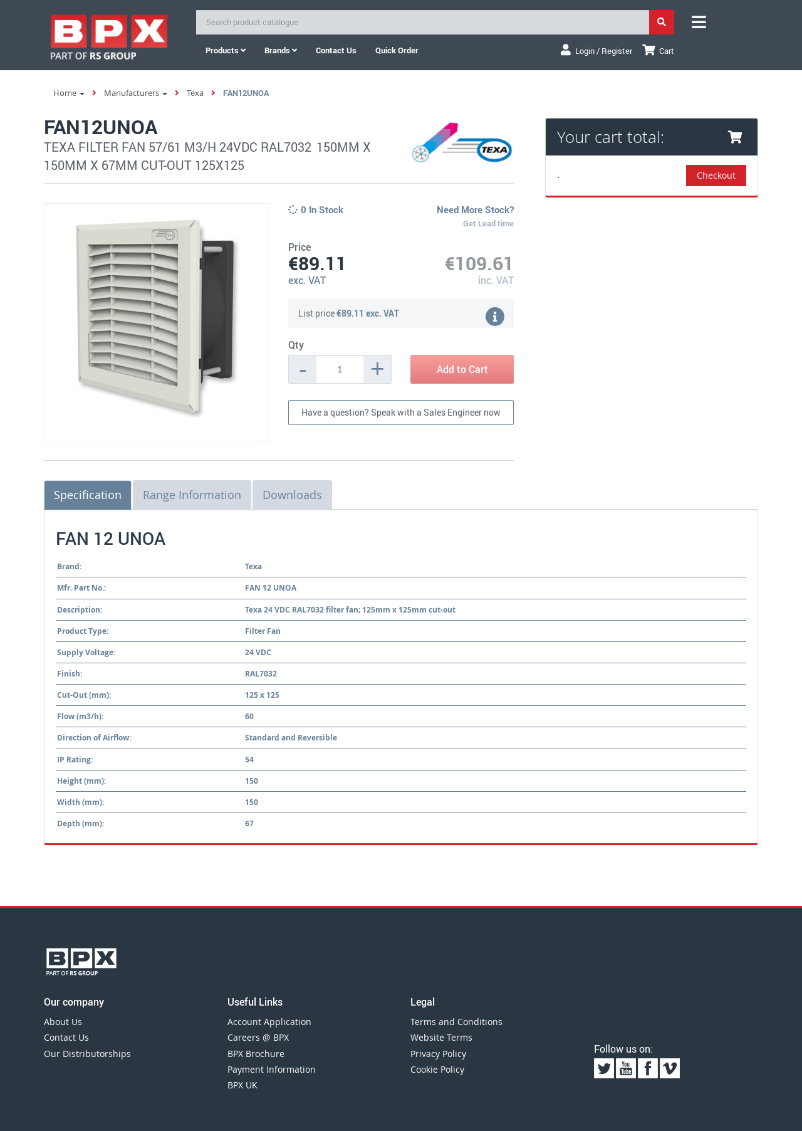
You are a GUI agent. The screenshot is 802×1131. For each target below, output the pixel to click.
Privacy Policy (438, 1054)
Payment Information (271, 1069)
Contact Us (66, 1037)
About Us (63, 1022)
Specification (88, 494)
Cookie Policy (437, 1069)
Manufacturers (135, 92)
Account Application (269, 1022)
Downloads (292, 494)
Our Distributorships (87, 1054)
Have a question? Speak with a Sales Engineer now (401, 412)
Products (226, 50)
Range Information (192, 494)
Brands (280, 50)
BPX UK (242, 1085)
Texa (195, 92)
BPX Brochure (255, 1054)
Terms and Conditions (456, 1022)
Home (69, 92)
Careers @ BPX (258, 1037)
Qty (296, 345)
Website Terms (441, 1037)
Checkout (716, 175)
